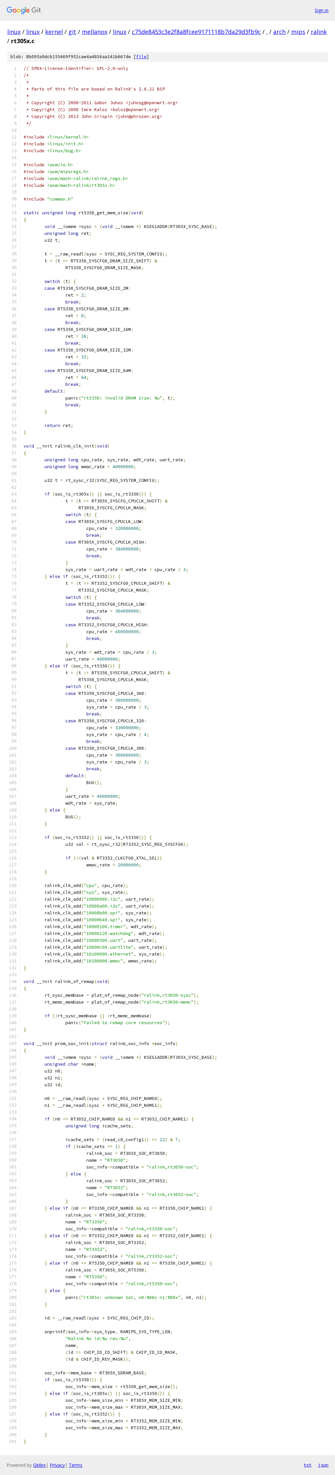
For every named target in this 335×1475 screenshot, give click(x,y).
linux (14, 32)
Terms (75, 1465)
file (141, 56)
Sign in (321, 10)
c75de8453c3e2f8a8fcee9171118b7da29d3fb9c (196, 32)
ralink (319, 32)
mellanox (94, 32)
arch (279, 32)
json (323, 1465)
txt (307, 1465)
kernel (54, 32)
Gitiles (39, 1465)
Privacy (57, 1465)
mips (298, 32)
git (72, 32)
